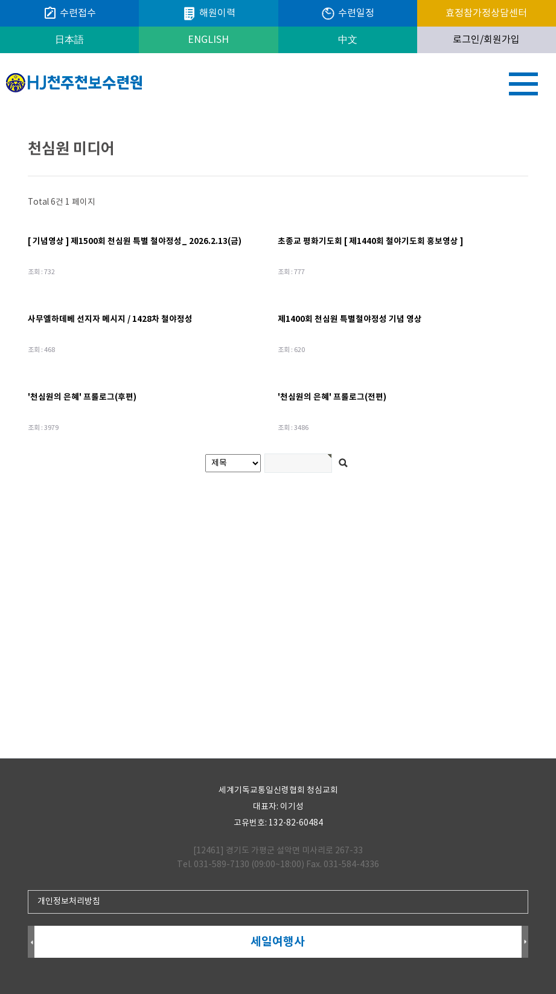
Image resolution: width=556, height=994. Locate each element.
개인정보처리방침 (68, 901)
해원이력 (208, 13)
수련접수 (69, 13)
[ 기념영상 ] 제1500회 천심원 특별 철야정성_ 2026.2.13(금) (134, 241)
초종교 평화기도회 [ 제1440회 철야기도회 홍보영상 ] (370, 241)
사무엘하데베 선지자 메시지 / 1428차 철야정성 (110, 319)
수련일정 (347, 13)
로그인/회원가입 (486, 39)
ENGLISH (208, 39)
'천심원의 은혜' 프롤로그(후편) (82, 397)
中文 (347, 39)
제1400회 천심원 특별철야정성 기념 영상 (350, 319)
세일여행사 (279, 942)
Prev (31, 942)
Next (525, 942)
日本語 (69, 39)
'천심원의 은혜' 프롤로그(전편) (332, 397)
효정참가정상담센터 (486, 13)
